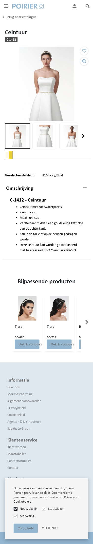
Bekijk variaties (29, 344)
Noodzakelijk (28, 508)
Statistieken (56, 508)
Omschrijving (19, 188)
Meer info (49, 528)
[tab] (46, 188)
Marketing (27, 516)
